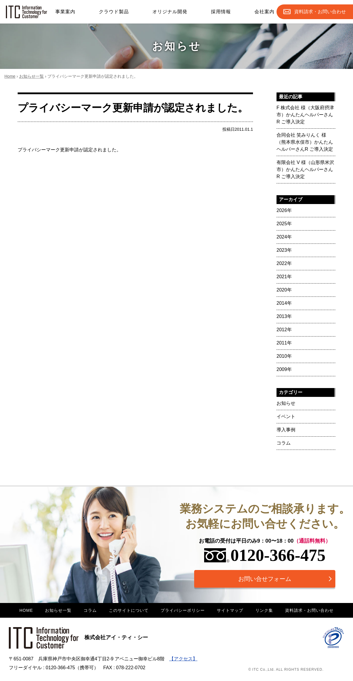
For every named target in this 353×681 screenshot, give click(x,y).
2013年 (284, 316)
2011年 (284, 342)
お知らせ (286, 403)
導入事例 (286, 429)
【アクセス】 (183, 658)
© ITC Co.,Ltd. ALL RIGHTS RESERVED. (286, 669)
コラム (284, 442)
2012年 (284, 329)
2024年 (284, 236)
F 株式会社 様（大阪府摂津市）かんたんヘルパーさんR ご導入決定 (305, 114)
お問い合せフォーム (264, 579)
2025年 (284, 223)
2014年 (284, 303)
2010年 (284, 356)
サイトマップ (230, 610)
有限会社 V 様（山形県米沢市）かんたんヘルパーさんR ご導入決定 (305, 169)
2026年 (284, 210)
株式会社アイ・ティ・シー (78, 637)
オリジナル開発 (169, 11)
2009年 (284, 369)
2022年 (284, 263)
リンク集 (264, 610)
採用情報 (221, 11)
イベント (286, 416)
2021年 (284, 276)
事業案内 (65, 11)
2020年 (284, 289)
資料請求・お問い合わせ (309, 610)
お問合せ (320, 11)
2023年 (284, 250)
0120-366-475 (265, 555)
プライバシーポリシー (183, 610)
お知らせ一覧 (31, 76)
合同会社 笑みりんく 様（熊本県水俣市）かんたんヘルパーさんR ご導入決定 (305, 142)
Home (9, 76)
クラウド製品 (114, 11)
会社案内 (264, 11)
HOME (26, 610)
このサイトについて (129, 610)
